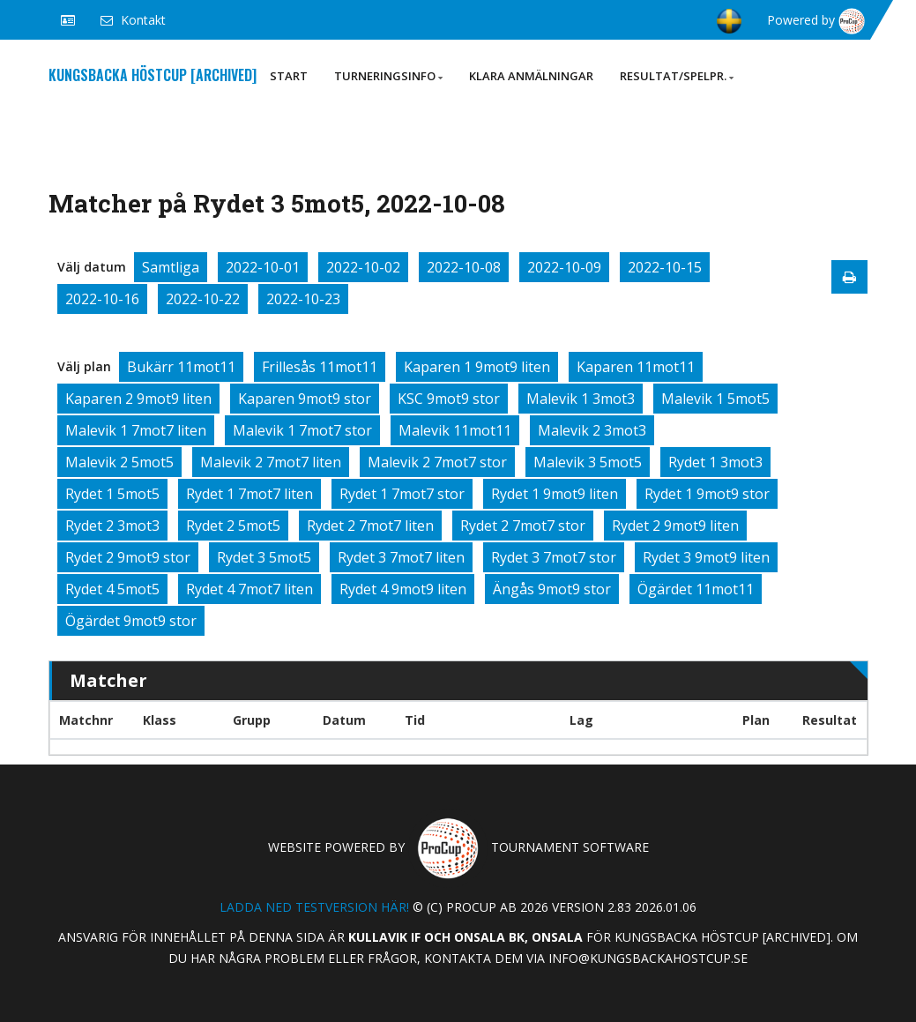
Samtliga (170, 267)
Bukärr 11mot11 (181, 367)
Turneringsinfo (388, 76)
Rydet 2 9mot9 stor (127, 557)
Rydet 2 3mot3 (112, 525)
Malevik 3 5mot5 (587, 462)
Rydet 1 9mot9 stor (707, 494)
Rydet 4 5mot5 (112, 589)
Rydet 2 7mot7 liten (370, 525)
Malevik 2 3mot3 (592, 430)
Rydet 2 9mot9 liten (675, 525)
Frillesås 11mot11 (319, 367)
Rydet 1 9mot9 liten (554, 494)
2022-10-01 (263, 267)
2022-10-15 (665, 267)
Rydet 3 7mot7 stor (553, 557)
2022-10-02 (363, 267)
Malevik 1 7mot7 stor (302, 430)
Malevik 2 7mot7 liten (270, 462)
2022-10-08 (464, 267)
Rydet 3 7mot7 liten (401, 557)
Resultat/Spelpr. (677, 76)
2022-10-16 (102, 299)
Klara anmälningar (531, 76)
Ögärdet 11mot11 (695, 589)
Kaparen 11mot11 (636, 367)
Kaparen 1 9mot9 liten (477, 367)
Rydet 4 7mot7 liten (249, 589)
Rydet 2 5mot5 (233, 525)
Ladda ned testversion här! (314, 907)
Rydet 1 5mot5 (112, 494)
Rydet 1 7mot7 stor (402, 494)
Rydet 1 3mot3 (715, 462)
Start (289, 76)
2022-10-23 (303, 299)
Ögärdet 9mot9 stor (131, 620)
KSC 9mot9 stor (449, 398)
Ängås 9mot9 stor (552, 589)
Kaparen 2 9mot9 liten (138, 398)
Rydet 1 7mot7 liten (249, 494)
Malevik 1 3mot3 (580, 398)
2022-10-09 (564, 267)
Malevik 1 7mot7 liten (135, 430)
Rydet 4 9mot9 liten (402, 589)
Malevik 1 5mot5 (715, 398)
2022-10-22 (203, 299)
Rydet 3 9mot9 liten (706, 557)
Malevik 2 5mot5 (119, 462)
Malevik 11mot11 (454, 430)
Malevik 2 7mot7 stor (437, 462)
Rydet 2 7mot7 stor (522, 525)
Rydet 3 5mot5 (264, 557)
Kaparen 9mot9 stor (304, 398)
